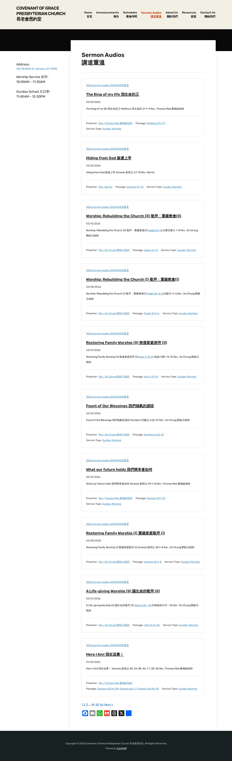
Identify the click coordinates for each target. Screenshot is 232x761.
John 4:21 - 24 (143, 605)
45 (98, 704)
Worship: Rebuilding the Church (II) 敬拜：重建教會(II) (137, 215)
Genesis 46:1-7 (127, 688)
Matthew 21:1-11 (156, 123)
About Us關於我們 (172, 14)
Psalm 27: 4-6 (155, 293)
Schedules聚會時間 (130, 14)
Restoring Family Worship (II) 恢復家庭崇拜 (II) (129, 342)
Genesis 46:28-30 (148, 688)
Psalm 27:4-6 (151, 313)
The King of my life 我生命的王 (114, 94)
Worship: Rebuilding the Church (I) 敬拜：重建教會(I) (136, 279)
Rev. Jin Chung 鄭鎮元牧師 (114, 250)
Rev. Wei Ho (105, 186)
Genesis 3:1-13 (135, 186)
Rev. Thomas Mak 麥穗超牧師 (115, 123)
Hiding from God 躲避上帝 (110, 157)
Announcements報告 (107, 14)
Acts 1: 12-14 (146, 356)
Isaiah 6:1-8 (155, 230)
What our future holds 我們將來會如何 (122, 469)
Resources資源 (189, 14)
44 (93, 704)
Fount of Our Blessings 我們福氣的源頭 (122, 405)
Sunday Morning (111, 128)
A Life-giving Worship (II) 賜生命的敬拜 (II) (125, 591)
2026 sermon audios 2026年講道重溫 (107, 85)
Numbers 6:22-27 (154, 434)
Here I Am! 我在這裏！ (106, 654)
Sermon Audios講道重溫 (151, 14)
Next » (109, 704)
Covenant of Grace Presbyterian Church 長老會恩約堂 (40, 14)
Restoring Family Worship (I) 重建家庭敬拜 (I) (128, 533)
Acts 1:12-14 (151, 376)
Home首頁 (88, 14)
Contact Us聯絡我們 (207, 14)
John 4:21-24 (152, 625)
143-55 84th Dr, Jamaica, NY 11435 (36, 68)
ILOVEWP (122, 748)
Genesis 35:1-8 (152, 561)
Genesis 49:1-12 (156, 498)
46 (102, 704)
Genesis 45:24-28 (107, 688)
